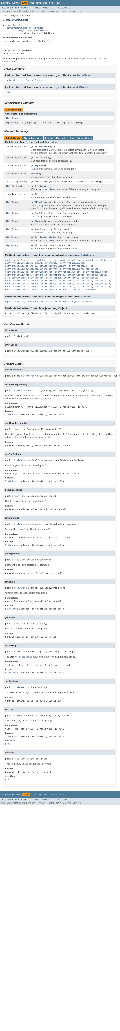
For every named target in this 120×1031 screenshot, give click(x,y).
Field (23, 11)
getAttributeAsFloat (81, 266)
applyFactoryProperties (19, 260)
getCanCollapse (40, 157)
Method (41, 11)
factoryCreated (14, 80)
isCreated (46, 301)
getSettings (38, 186)
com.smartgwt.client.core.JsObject (25, 28)
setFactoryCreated (85, 289)
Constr (31, 11)
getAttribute (75, 260)
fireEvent (59, 260)
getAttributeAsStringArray (49, 275)
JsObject (82, 87)
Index (51, 3)
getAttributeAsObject (68, 272)
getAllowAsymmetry (42, 146)
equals (9, 301)
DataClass (18, 53)
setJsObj (87, 301)
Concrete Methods (81, 138)
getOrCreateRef (40, 181)
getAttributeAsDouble (73, 263)
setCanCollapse (40, 213)
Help (58, 3)
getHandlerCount (96, 275)
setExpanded (38, 221)
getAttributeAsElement (53, 266)
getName (35, 173)
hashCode (33, 301)
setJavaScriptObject (67, 301)
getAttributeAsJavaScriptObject (79, 269)
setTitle (36, 245)
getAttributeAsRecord (96, 272)
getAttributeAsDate (46, 263)
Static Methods (33, 138)
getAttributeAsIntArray (43, 269)
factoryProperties (36, 80)
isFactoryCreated (15, 278)
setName (35, 229)
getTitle (36, 194)
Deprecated (41, 3)
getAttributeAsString (18, 275)
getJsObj (20, 301)
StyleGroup (12, 118)
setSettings (38, 237)
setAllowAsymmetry (42, 202)
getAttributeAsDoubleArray (21, 266)
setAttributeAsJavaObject (56, 289)
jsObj (8, 92)
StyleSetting (13, 186)
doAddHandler (43, 260)
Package (15, 3)
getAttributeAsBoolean (99, 260)
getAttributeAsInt (16, 269)
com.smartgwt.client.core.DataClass (30, 30)
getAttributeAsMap (41, 272)
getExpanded (38, 165)
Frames (36, 8)
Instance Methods (55, 138)
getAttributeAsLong (16, 272)
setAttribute (35, 278)
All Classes (64, 8)
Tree (32, 3)
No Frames (47, 8)
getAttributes (76, 275)
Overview (5, 3)
